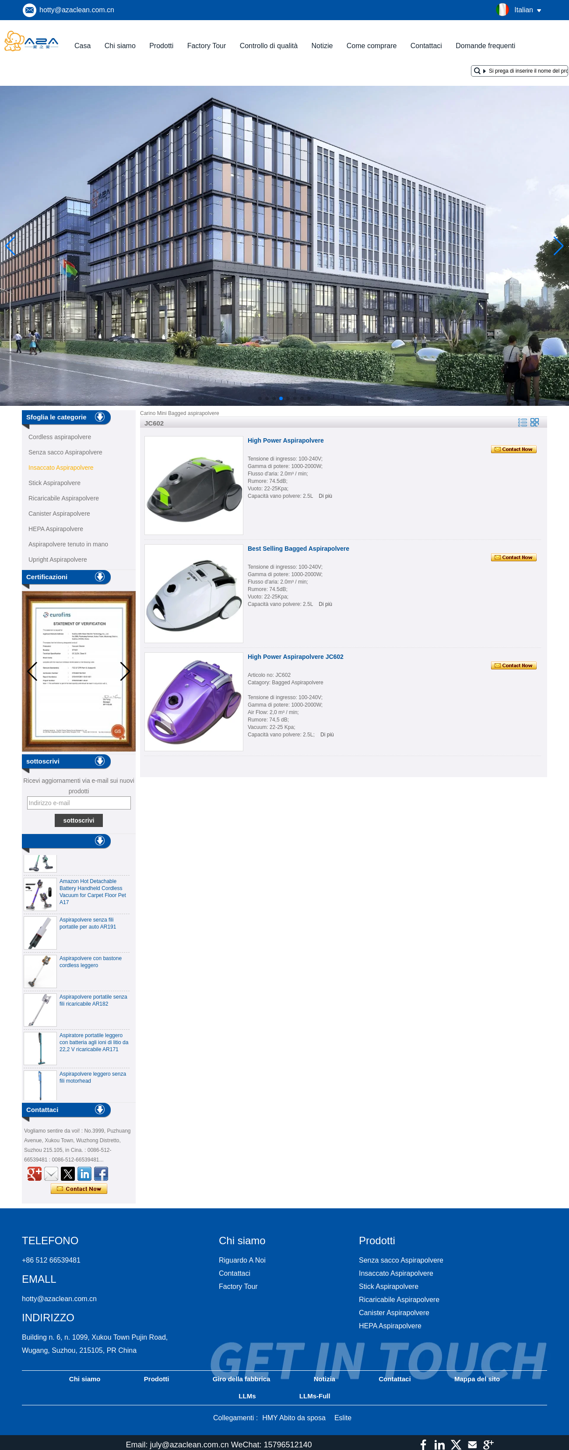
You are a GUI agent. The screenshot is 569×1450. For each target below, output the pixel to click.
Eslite (342, 1418)
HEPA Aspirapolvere (55, 528)
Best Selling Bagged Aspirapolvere (298, 548)
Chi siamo (120, 45)
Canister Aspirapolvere (59, 513)
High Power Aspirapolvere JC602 (296, 656)
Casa (82, 45)
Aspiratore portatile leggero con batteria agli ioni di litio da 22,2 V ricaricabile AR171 (94, 1045)
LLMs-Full (314, 1396)
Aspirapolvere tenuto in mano (68, 544)
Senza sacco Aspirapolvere (65, 452)
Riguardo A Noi (242, 1260)
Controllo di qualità (269, 45)
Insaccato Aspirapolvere (61, 467)
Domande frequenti (485, 45)
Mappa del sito (477, 1379)
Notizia (324, 1379)
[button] (260, 398)
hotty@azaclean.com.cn (76, 10)
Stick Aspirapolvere (54, 482)
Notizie (322, 45)
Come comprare (372, 45)
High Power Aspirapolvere (286, 440)
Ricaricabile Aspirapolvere (63, 498)
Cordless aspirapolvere (59, 436)
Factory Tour (206, 45)
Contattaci (426, 45)
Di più (325, 496)
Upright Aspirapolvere (57, 559)
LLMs (247, 1396)
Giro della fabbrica (241, 1379)
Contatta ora (79, 1189)
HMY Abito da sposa (294, 1418)
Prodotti (161, 45)
